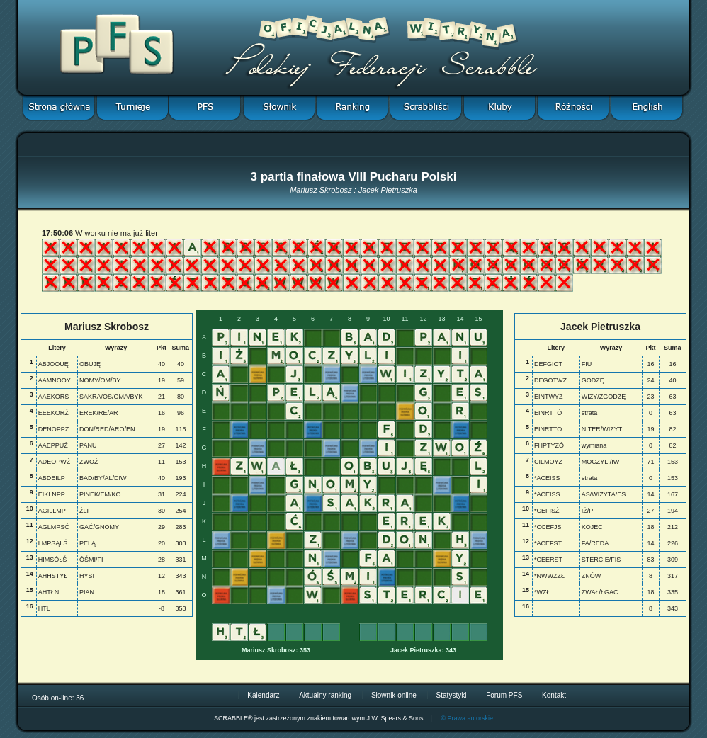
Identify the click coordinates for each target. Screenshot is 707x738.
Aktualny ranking (325, 695)
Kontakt (554, 695)
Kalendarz (263, 695)
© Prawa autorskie (467, 718)
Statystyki (451, 695)
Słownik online (394, 695)
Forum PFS (504, 695)
